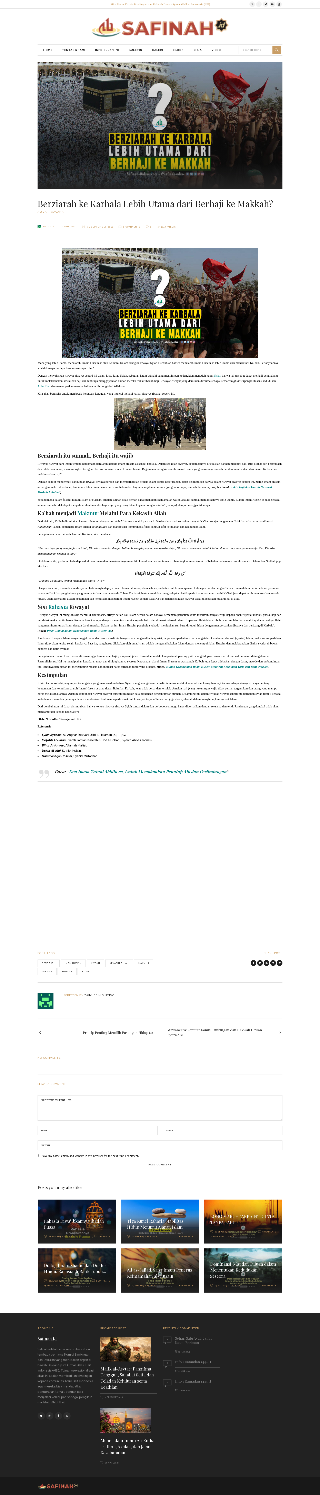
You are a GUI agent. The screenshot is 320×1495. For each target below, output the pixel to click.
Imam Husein (73, 963)
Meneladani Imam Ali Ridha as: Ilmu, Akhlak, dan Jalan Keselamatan (127, 1446)
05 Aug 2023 (221, 1285)
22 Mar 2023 (184, 1371)
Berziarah (48, 963)
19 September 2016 (99, 227)
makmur (143, 963)
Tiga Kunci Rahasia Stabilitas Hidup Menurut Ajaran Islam (155, 1224)
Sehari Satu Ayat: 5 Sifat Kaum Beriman (193, 1340)
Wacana (57, 211)
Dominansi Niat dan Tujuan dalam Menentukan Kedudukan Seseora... (243, 1270)
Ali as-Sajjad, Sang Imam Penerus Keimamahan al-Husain (159, 1273)
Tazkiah (152, 1236)
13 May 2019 (184, 1352)
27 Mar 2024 (54, 1236)
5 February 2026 (114, 1397)
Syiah (217, 375)
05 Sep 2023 (220, 1232)
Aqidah (43, 211)
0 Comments (132, 227)
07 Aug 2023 (137, 1285)
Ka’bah (95, 963)
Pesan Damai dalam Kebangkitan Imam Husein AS (79, 630)
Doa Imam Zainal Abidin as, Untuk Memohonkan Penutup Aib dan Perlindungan (148, 771)
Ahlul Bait (44, 386)
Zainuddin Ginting (62, 227)
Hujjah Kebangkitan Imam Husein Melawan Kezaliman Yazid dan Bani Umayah (217, 666)
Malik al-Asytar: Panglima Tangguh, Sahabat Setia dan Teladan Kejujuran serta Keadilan (127, 1378)
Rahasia (47, 971)
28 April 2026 (112, 1463)
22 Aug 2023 (54, 1281)
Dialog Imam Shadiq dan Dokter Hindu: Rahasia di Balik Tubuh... (75, 1268)
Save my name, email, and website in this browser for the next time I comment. (90, 1155)
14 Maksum (217, 1236)
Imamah (64, 1285)
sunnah (67, 971)
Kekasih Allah (119, 963)
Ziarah (229, 1236)
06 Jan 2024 (137, 1236)
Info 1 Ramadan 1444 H (193, 1361)
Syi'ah (86, 971)
